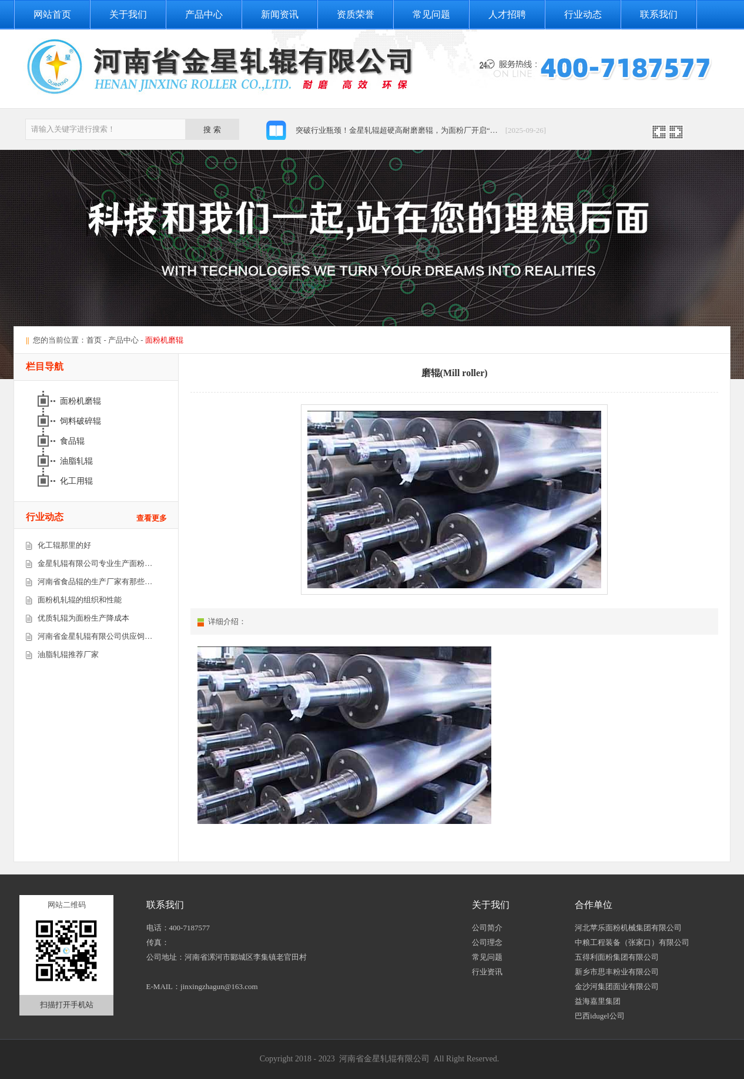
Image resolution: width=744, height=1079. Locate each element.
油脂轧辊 (77, 461)
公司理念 (487, 942)
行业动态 (583, 14)
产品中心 (204, 14)
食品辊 (73, 441)
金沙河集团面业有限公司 (617, 986)
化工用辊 (77, 481)
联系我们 (659, 14)
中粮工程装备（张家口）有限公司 (632, 942)
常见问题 (431, 14)
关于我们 (128, 14)
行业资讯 (487, 971)
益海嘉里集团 (598, 1001)
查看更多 (151, 518)
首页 (94, 340)
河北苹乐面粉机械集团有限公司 (628, 927)
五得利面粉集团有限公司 (617, 957)
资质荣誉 (355, 14)
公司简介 (487, 927)
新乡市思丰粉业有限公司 (617, 971)
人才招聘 (507, 14)
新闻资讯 (280, 14)
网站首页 (52, 14)
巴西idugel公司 (600, 1015)
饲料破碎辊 (81, 421)
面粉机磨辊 (81, 401)
